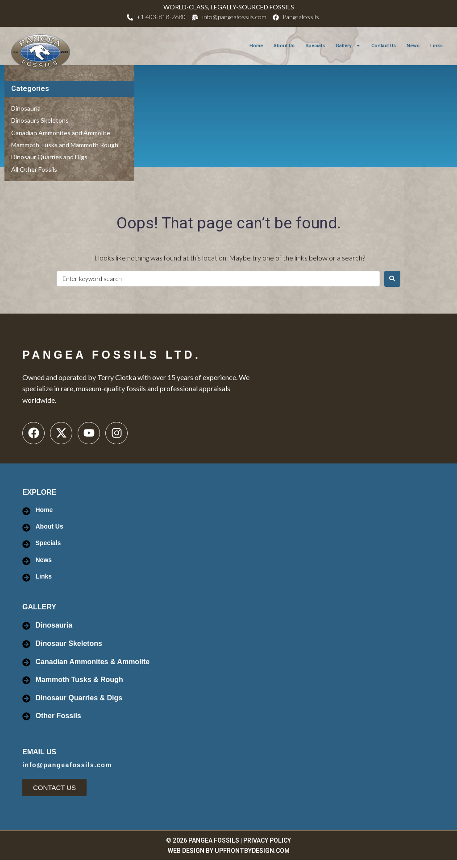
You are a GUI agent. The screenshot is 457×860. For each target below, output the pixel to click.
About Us (284, 46)
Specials (315, 46)
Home (256, 46)
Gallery (348, 46)
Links (436, 46)
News (413, 46)
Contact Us (383, 46)
